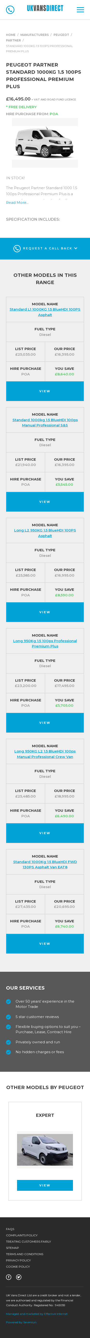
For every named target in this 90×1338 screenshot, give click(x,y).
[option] (45, 1153)
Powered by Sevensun (21, 1322)
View (45, 391)
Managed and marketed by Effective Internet (37, 1314)
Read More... (17, 202)
